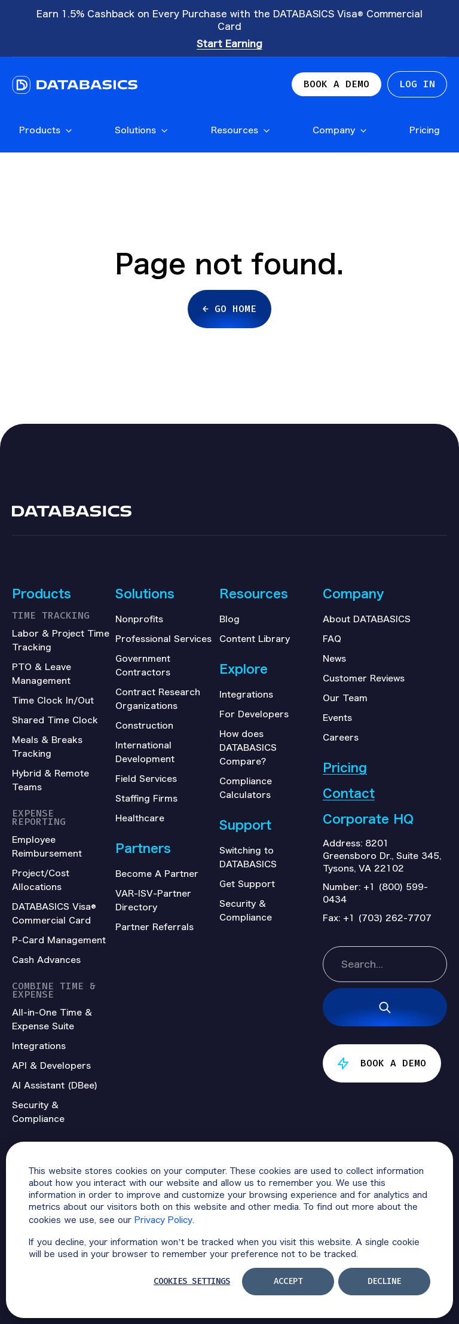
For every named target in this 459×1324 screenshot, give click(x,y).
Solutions (142, 130)
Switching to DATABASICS (248, 857)
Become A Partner (156, 873)
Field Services (146, 778)
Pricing (424, 130)
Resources (241, 130)
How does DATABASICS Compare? (248, 747)
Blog (229, 618)
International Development (145, 752)
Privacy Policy (163, 1219)
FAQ (332, 638)
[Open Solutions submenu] (164, 131)
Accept (288, 1281)
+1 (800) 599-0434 (375, 892)
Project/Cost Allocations (40, 880)
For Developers (254, 714)
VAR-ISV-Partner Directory (153, 900)
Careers (341, 737)
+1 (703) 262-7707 (387, 917)
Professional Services (163, 638)
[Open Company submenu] (363, 131)
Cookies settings (192, 1281)
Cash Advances (46, 959)
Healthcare (139, 818)
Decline (384, 1281)
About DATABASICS (367, 618)
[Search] (385, 1007)
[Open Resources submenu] (266, 131)
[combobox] (385, 964)
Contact (349, 792)
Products (46, 130)
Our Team (345, 697)
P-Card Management (59, 939)
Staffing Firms (146, 798)
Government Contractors (142, 665)
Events (337, 717)
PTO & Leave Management (41, 673)
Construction (144, 725)
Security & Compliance (245, 910)
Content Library (254, 638)
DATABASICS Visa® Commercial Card (54, 913)
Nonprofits (139, 618)
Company (340, 130)
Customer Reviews (364, 678)
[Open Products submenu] (68, 131)
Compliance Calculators (245, 787)
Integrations (246, 694)
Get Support (247, 883)
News (334, 658)
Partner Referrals (154, 926)
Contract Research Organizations (157, 698)
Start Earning (229, 43)
